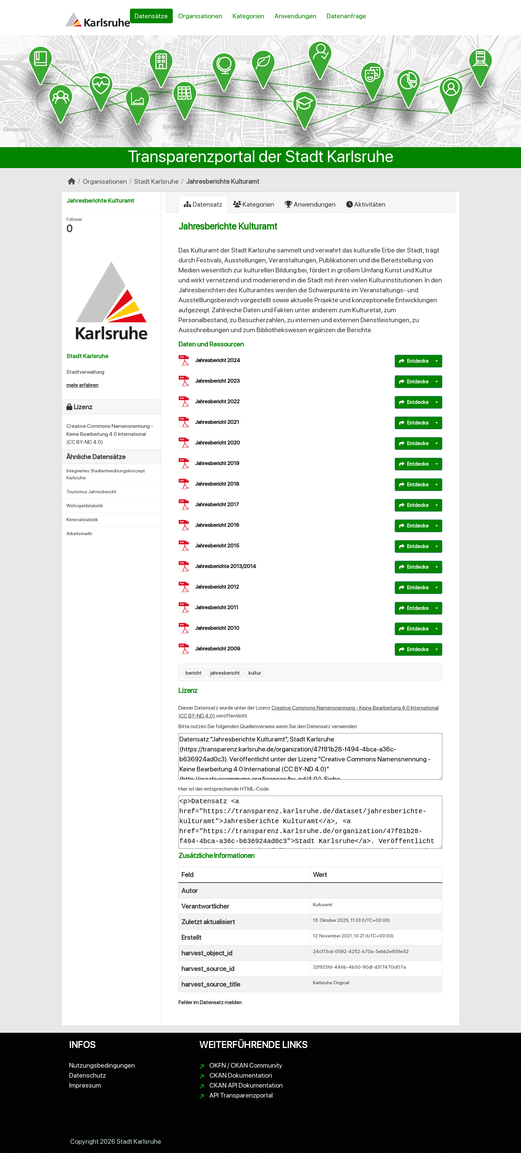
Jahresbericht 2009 (217, 648)
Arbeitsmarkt (79, 533)
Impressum (85, 1085)
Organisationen (200, 16)
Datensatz (203, 204)
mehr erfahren (82, 385)
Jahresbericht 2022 (217, 401)
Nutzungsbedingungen (102, 1065)
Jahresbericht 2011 (216, 607)
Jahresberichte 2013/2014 (225, 566)
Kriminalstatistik (82, 519)
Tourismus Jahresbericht (91, 491)
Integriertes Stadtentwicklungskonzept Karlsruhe (105, 474)
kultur (255, 673)
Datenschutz (87, 1075)
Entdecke (414, 361)
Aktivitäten (365, 204)
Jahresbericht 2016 (217, 525)
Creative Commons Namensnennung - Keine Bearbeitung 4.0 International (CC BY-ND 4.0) (109, 434)
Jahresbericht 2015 (217, 545)
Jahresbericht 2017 (217, 504)
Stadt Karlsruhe (156, 181)
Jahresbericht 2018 (217, 484)
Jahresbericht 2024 (217, 360)
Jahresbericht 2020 (217, 442)
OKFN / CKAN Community (245, 1065)
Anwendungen (295, 16)
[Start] (71, 181)
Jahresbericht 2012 (217, 587)
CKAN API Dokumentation (246, 1085)
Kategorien (248, 16)
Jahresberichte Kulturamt (222, 181)
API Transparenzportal (241, 1095)
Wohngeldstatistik (84, 505)
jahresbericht (225, 673)
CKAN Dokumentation (240, 1075)
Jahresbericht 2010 (217, 628)
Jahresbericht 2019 (217, 463)
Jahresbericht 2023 (217, 381)
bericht (194, 673)
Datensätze (151, 16)
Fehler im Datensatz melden (210, 1002)
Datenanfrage (346, 16)
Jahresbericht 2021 (217, 422)
